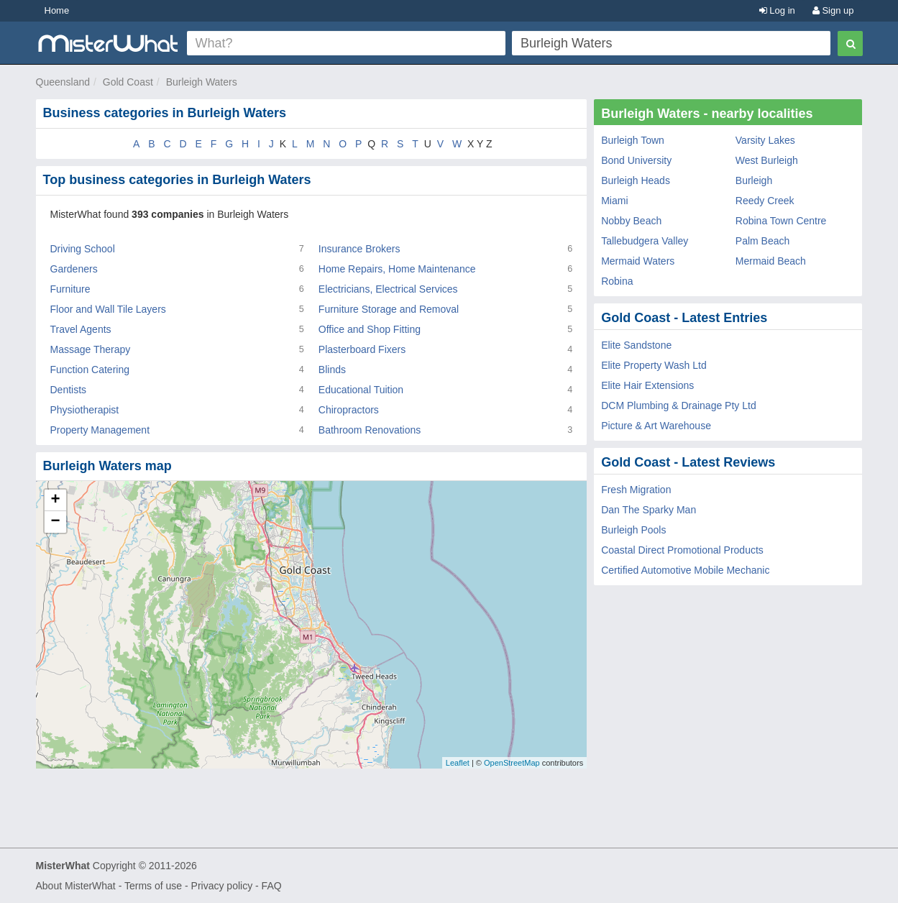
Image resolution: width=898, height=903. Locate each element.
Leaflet (457, 762)
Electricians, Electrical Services (388, 289)
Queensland (63, 82)
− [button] (55, 522)
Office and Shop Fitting (370, 329)
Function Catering (90, 369)
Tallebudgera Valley (644, 241)
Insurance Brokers (359, 249)
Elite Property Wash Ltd (654, 365)
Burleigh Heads (635, 180)
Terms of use (153, 885)
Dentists (68, 389)
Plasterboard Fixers (362, 349)
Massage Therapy (90, 349)
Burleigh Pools (633, 530)
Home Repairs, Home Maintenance (397, 269)
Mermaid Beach (771, 261)
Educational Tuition (361, 389)
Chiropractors (349, 410)
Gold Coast (128, 82)
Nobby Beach (631, 220)
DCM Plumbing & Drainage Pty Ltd (678, 405)
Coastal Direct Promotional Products (682, 550)
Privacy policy (222, 885)
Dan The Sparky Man (648, 509)
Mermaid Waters (637, 261)
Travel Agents (80, 329)
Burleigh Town (632, 140)
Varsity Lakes (765, 140)
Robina (617, 281)
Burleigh (754, 180)
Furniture (70, 289)
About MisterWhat (76, 885)
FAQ (272, 885)
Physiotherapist (84, 410)
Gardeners (74, 269)
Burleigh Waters (201, 82)
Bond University (636, 160)
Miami (614, 200)
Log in (777, 10)
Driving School (82, 249)
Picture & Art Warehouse (656, 425)
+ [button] (55, 500)
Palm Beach (762, 241)
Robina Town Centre (781, 220)
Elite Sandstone (636, 345)
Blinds (332, 369)
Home (57, 10)
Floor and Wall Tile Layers (108, 309)
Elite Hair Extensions (647, 385)
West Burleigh (767, 160)
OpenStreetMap (512, 762)
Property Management (100, 430)
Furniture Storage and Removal (389, 309)
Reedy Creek (765, 200)
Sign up (833, 10)
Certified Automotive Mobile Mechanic (685, 570)
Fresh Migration (636, 489)
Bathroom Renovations (370, 430)
